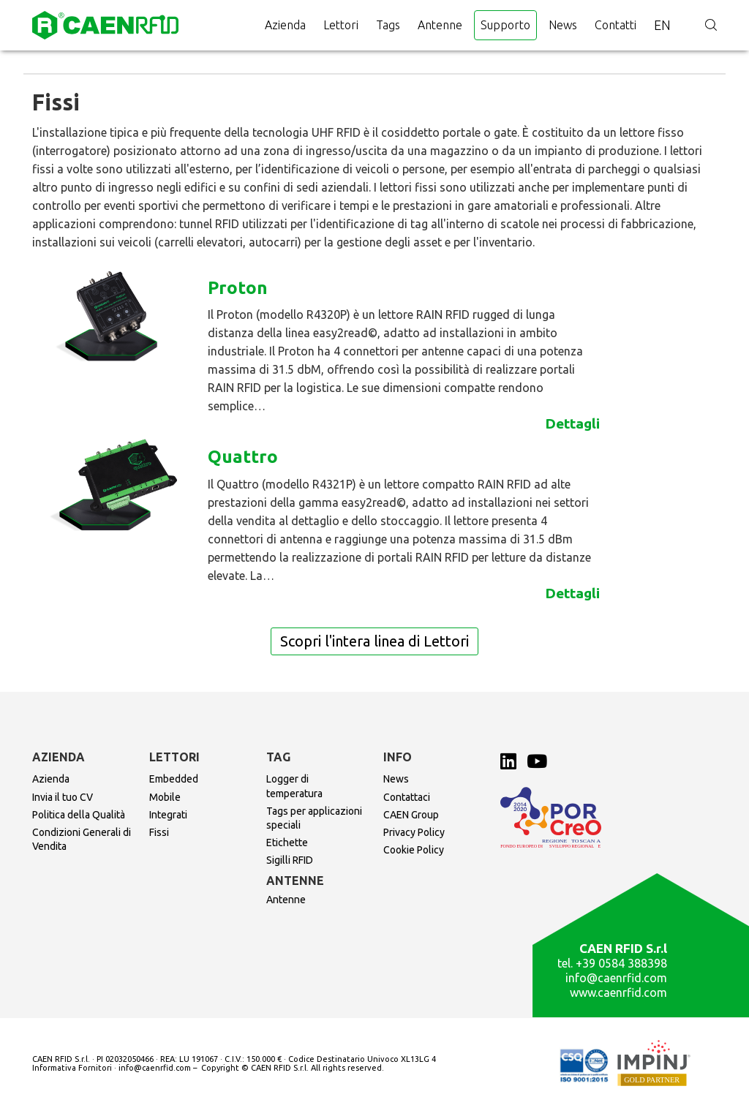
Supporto (505, 24)
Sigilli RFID (289, 860)
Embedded (173, 779)
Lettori (340, 24)
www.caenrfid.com (618, 992)
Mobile (165, 797)
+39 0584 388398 (621, 963)
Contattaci (406, 797)
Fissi (159, 832)
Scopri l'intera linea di (374, 641)
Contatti (615, 24)
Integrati (168, 815)
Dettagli (572, 423)
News (563, 24)
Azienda (285, 24)
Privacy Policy (414, 832)
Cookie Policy (413, 850)
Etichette (287, 842)
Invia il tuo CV (62, 797)
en (662, 25)
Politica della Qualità (78, 815)
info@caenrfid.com (616, 977)
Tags (388, 24)
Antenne (440, 24)
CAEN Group (411, 815)
